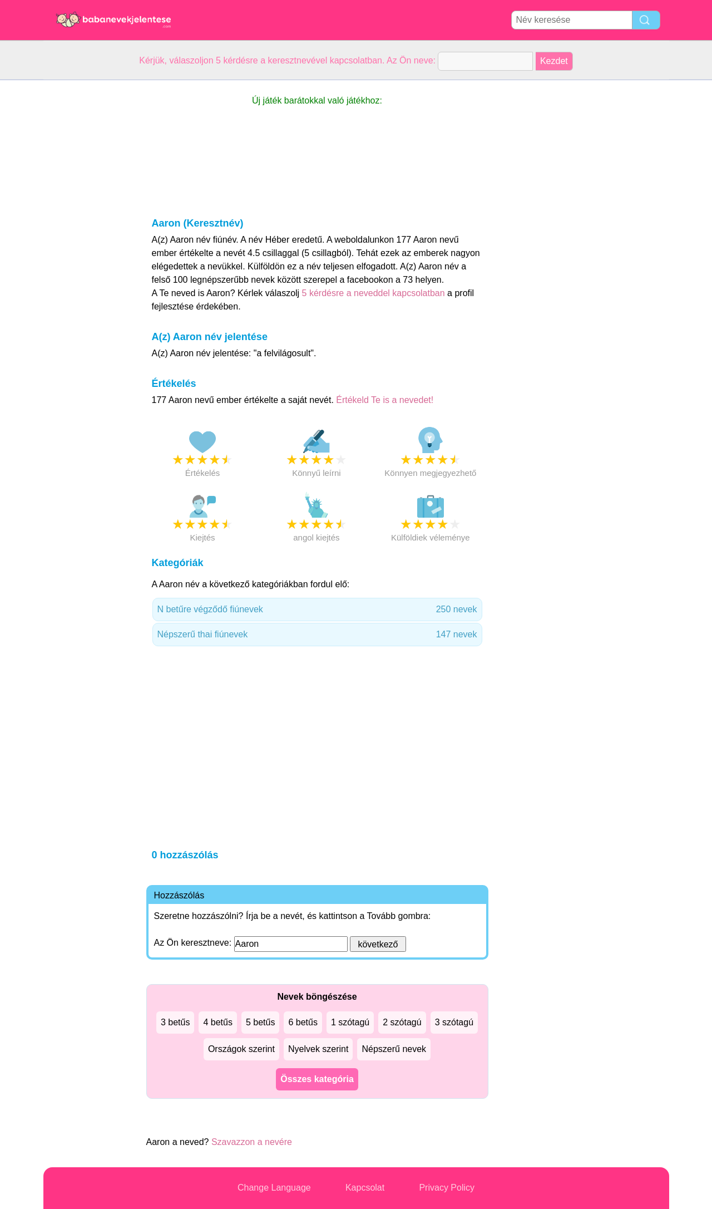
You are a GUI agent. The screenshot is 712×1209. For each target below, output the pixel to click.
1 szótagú (350, 1022)
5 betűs (260, 1022)
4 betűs (217, 1022)
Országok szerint (241, 1049)
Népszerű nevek (394, 1049)
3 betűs (175, 1022)
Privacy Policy (446, 1187)
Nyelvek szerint (318, 1049)
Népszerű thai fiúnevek (317, 634)
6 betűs (302, 1022)
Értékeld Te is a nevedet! (384, 400)
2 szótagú (402, 1022)
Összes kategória (317, 1079)
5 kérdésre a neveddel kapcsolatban (375, 293)
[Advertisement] (87, 247)
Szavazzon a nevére (251, 1142)
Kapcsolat (364, 1187)
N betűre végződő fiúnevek (317, 609)
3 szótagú (454, 1022)
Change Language (274, 1187)
